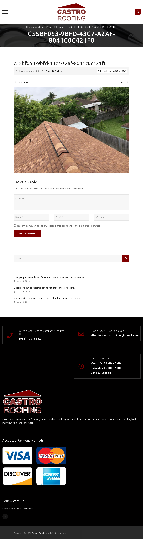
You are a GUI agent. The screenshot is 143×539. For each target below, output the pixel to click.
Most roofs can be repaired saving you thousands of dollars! (44, 288)
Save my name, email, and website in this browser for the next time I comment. (59, 226)
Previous (21, 82)
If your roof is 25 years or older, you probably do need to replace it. (47, 298)
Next (124, 82)
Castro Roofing (39, 533)
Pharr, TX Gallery (54, 71)
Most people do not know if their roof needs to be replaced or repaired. (50, 277)
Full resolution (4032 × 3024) (112, 71)
